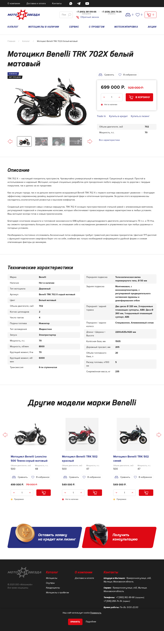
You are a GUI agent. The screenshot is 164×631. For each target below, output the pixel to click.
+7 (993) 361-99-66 (86, 11)
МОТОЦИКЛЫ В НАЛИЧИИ (43, 27)
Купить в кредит (118, 116)
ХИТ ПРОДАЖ (15, 77)
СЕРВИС (74, 27)
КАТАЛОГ (13, 27)
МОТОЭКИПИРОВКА (126, 27)
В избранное (128, 74)
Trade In (101, 116)
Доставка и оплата (84, 578)
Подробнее (91, 622)
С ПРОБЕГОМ (96, 27)
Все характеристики (109, 140)
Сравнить (106, 74)
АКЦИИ (152, 27)
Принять (75, 622)
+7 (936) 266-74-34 (111, 11)
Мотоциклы (51, 578)
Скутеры (50, 583)
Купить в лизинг (140, 116)
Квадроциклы (53, 588)
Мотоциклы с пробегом (57, 593)
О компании (83, 572)
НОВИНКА (13, 74)
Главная (11, 41)
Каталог (26, 41)
